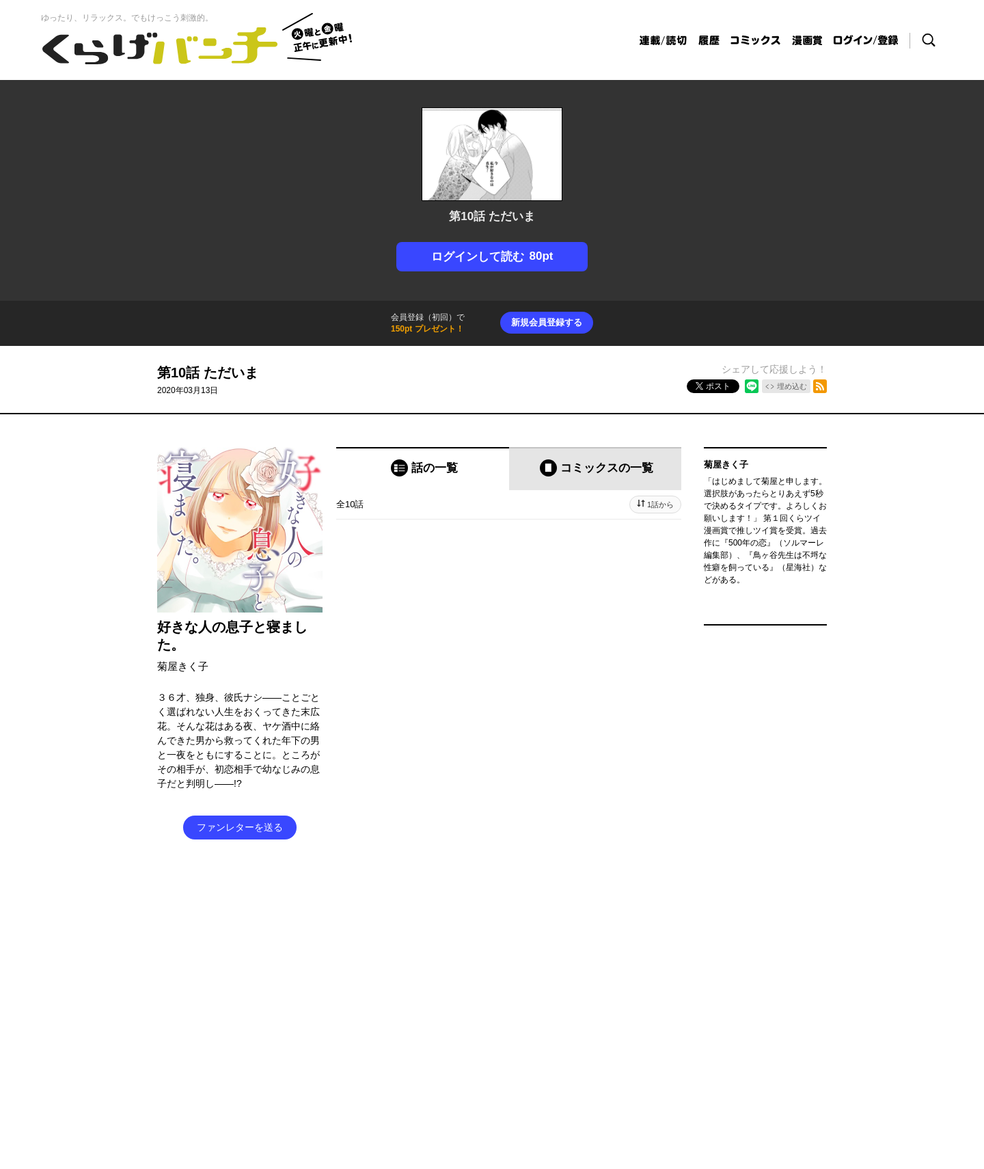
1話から (660, 504)
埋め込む (792, 386)
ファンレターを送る (240, 827)
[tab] (422, 468)
